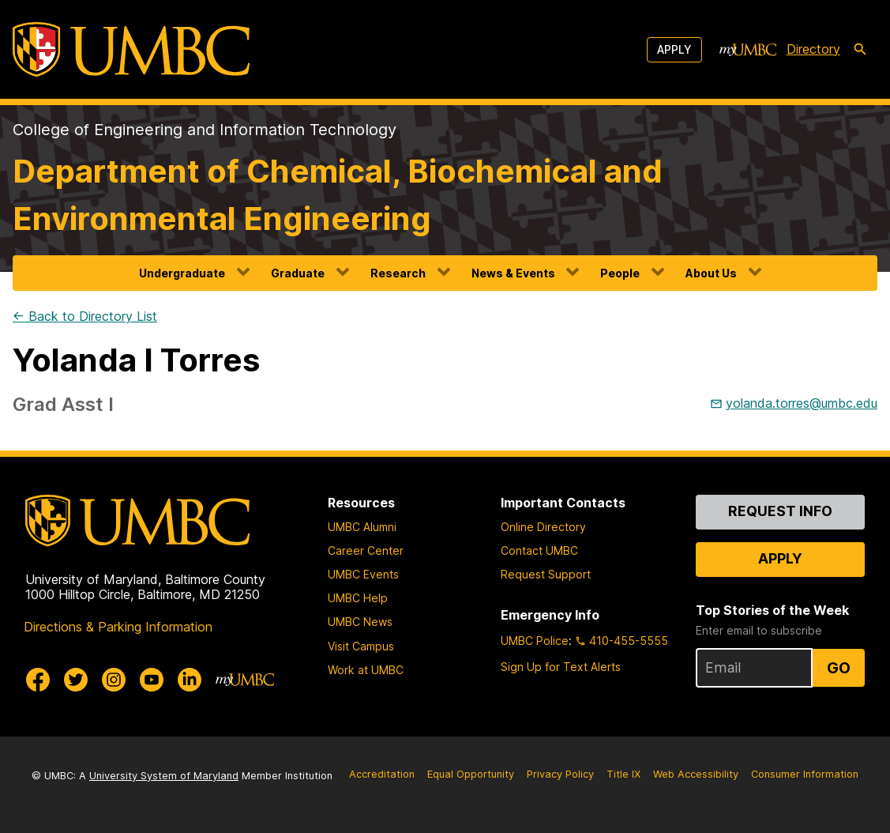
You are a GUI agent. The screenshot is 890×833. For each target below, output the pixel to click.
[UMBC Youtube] (151, 679)
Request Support (546, 574)
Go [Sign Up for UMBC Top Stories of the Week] (839, 667)
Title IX (623, 774)
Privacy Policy (560, 774)
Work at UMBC (366, 670)
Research (398, 273)
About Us (711, 273)
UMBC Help (358, 598)
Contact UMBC (539, 550)
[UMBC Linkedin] (189, 679)
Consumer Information (804, 774)
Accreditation (382, 774)
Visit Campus (361, 646)
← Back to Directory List (85, 316)
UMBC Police (535, 640)
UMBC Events (363, 574)
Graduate (298, 273)
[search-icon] (860, 49)
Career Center (366, 550)
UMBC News (360, 621)
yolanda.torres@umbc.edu (801, 403)
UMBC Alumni (362, 526)
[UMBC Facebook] (38, 679)
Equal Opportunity (470, 774)
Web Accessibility (695, 774)
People (620, 273)
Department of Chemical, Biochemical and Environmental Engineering (338, 195)
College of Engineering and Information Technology (204, 129)
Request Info (780, 511)
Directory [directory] (813, 49)
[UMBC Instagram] (113, 679)
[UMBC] (131, 49)
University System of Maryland (163, 776)
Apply (674, 49)
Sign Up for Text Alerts (561, 666)
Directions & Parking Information (118, 627)
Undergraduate (182, 273)
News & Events (513, 273)
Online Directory (543, 526)
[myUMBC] (748, 49)
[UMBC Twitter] (75, 679)
